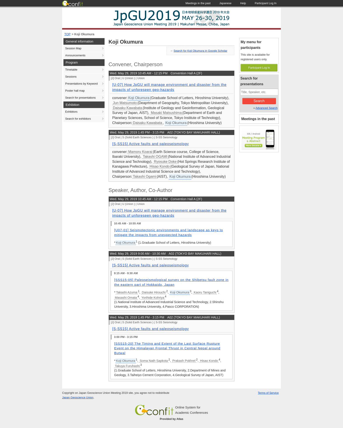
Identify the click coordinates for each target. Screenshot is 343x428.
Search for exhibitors (78, 118)
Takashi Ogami (144, 176)
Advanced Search (267, 108)
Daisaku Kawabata (127, 108)
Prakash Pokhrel (184, 360)
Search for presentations (80, 97)
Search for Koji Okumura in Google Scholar (200, 50)
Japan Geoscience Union (77, 397)
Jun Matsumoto (125, 103)
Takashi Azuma (126, 292)
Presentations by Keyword (81, 83)
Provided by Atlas (171, 419)
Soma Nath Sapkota (154, 360)
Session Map (73, 48)
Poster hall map (75, 90)
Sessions (71, 76)
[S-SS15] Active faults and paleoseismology (150, 144)
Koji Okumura (84, 34)
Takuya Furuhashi (127, 366)
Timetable (71, 69)
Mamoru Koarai (140, 152)
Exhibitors (71, 111)
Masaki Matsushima (166, 113)
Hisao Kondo (160, 166)
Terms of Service (268, 392)
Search (259, 101)
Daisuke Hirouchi (154, 292)
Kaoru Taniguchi (205, 292)
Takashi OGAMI (155, 156)
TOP (67, 34)
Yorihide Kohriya (152, 297)
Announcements (75, 55)
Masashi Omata (126, 297)
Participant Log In (259, 67)
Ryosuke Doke (165, 161)
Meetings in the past (258, 119)
